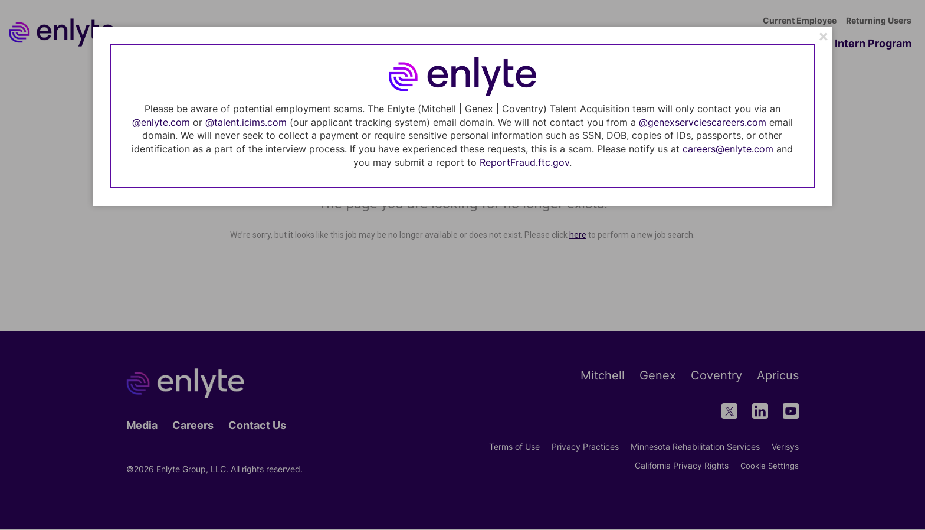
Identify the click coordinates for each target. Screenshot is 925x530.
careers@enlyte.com (728, 149)
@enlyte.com (161, 122)
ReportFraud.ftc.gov (524, 162)
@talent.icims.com (246, 122)
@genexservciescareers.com (702, 122)
